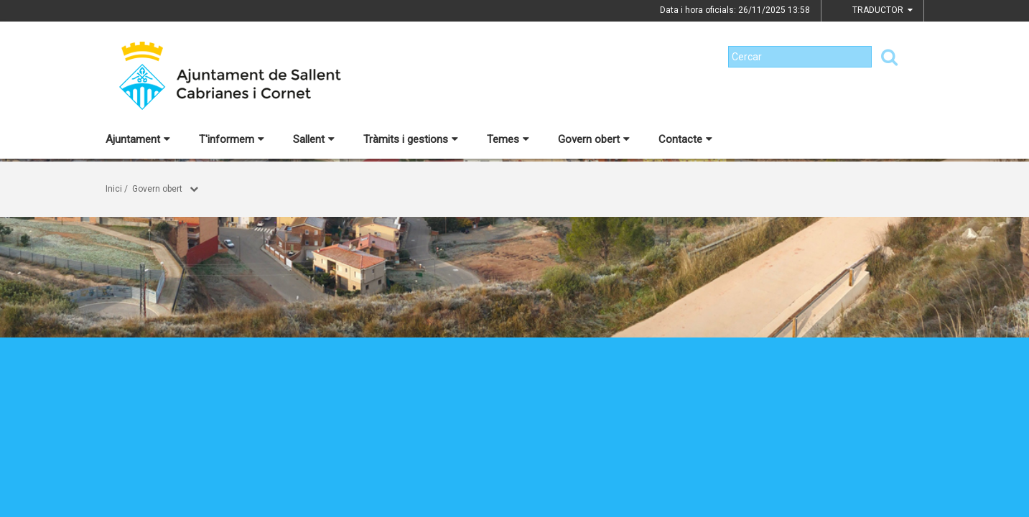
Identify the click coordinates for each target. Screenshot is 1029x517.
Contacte (685, 139)
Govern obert (594, 139)
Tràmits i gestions (410, 139)
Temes (508, 139)
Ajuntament (138, 139)
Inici (114, 189)
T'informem (231, 139)
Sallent (314, 139)
